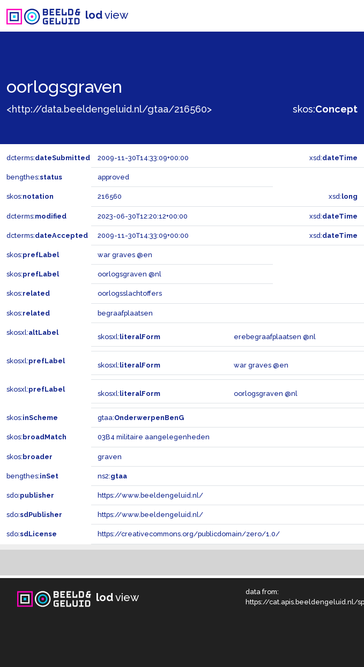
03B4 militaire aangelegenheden (154, 437)
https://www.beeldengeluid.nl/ (150, 495)
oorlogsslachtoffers (130, 293)
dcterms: (48, 158)
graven (110, 457)
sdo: (30, 495)
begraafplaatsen (125, 313)
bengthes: (34, 177)
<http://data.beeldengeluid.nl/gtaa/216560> (109, 109)
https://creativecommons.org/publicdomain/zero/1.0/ (189, 534)
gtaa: (141, 418)
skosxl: (32, 332)
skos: (325, 109)
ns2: (112, 476)
